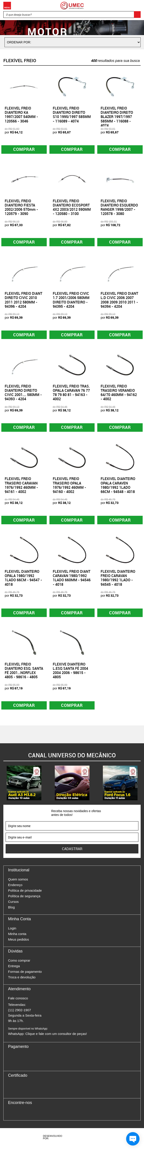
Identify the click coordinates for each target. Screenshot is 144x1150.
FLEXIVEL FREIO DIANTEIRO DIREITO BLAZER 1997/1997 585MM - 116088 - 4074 (117, 117)
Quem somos (18, 883)
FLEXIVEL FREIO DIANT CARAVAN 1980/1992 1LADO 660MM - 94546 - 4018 (72, 580)
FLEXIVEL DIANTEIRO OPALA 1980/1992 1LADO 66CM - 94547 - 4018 (23, 580)
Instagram (19, 1116)
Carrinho (136, 5)
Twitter (27, 1116)
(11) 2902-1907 (19, 1013)
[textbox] (72, 14)
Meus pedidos (18, 943)
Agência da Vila (76, 1140)
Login (12, 932)
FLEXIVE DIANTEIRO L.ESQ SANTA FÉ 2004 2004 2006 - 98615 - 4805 (70, 673)
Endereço (15, 888)
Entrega (14, 969)
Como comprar (19, 964)
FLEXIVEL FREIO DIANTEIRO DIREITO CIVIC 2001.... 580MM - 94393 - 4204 (23, 394)
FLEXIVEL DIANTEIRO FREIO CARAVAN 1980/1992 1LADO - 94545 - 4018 (118, 580)
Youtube (35, 1116)
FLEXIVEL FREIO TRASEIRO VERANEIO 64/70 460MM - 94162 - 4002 (119, 394)
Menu (7, 5)
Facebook (11, 1116)
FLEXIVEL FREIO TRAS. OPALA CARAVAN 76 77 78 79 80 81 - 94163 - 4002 (71, 394)
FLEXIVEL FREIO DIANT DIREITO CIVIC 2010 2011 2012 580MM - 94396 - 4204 (23, 301)
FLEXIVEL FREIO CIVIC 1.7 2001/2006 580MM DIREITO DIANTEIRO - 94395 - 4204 (71, 301)
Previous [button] (3, 786)
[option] (24, 786)
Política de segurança (24, 899)
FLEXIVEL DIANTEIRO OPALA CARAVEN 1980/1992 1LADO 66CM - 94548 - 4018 (118, 487)
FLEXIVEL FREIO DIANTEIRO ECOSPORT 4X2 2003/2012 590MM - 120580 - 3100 (72, 208)
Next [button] (140, 786)
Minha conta (17, 937)
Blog (11, 911)
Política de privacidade (25, 894)
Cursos (13, 905)
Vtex (92, 1140)
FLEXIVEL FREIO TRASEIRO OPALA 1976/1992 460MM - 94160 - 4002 (69, 487)
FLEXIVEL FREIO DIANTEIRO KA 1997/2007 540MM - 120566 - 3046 (21, 115)
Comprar (24, 150)
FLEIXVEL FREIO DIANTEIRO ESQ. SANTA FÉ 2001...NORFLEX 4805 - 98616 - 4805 (24, 673)
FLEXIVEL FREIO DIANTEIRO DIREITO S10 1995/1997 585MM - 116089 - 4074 (72, 115)
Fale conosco (18, 1002)
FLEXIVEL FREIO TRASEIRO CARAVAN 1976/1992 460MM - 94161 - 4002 (21, 487)
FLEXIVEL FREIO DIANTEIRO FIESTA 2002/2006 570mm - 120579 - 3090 (21, 208)
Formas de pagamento (25, 975)
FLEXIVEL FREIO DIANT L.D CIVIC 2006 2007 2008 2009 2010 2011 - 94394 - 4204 (119, 301)
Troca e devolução (22, 981)
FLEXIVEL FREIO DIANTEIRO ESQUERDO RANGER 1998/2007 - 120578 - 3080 (119, 208)
